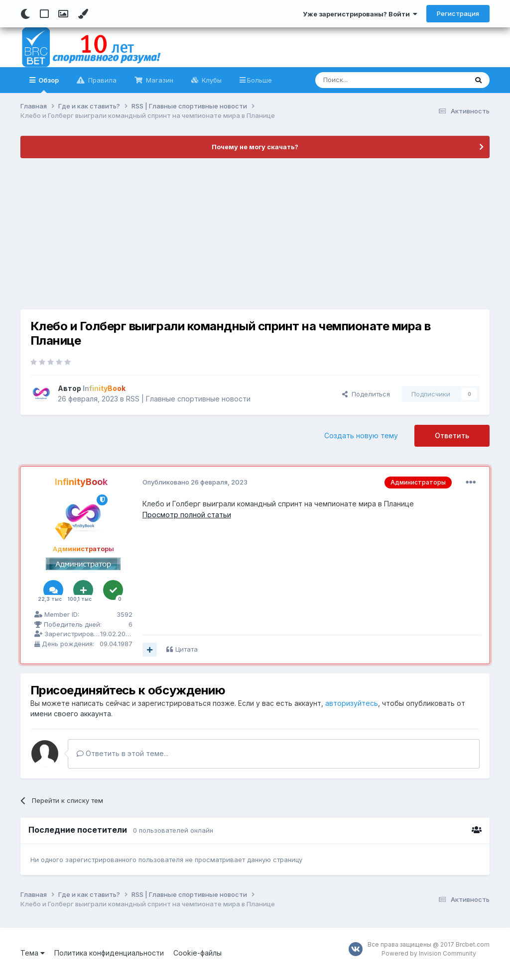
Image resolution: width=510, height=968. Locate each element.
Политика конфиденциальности (109, 953)
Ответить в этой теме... (122, 753)
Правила (101, 80)
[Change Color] (83, 13)
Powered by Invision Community (429, 953)
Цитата (186, 649)
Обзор (48, 84)
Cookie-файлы (197, 953)
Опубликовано (195, 482)
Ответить (452, 435)
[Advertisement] (255, 233)
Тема (32, 953)
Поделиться (366, 394)
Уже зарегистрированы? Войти (360, 14)
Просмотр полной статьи (186, 514)
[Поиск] (368, 80)
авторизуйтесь (351, 703)
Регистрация (458, 13)
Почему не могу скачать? (255, 147)
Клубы (211, 80)
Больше (259, 80)
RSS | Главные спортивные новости (188, 398)
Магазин (158, 80)
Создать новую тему (361, 435)
